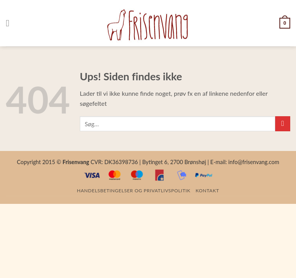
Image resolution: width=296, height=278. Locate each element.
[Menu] (10, 23)
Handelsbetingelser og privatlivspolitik (133, 190)
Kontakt (207, 190)
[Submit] (282, 123)
